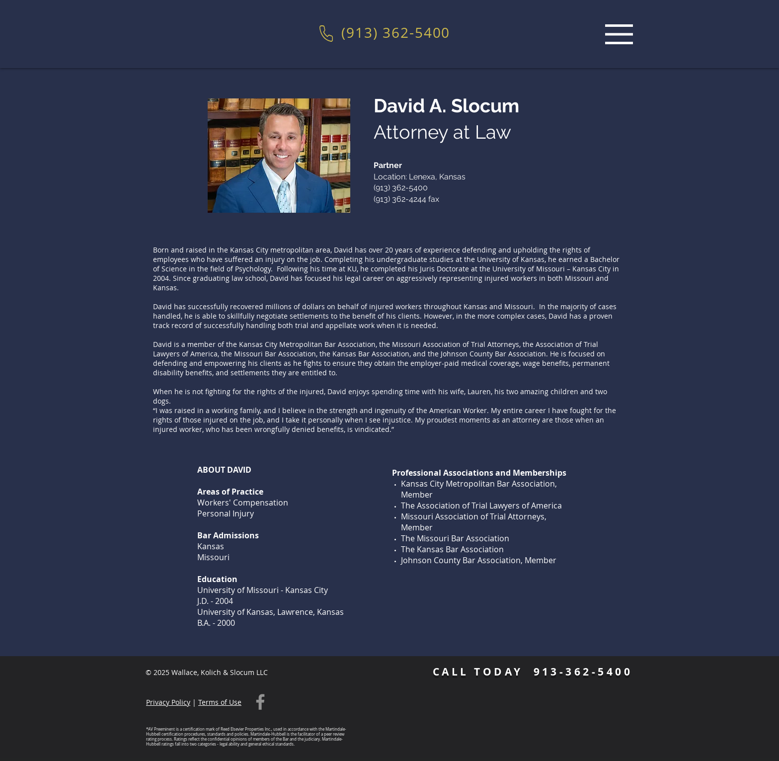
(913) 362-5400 (395, 32)
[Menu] (619, 34)
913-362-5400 (583, 672)
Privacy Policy (168, 702)
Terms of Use (219, 702)
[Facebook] (260, 701)
